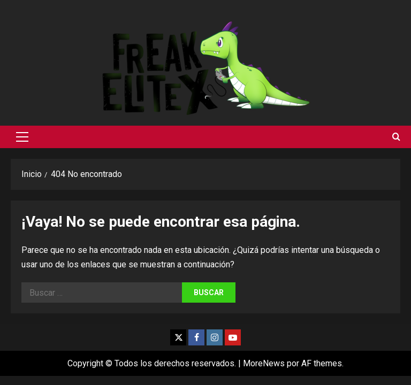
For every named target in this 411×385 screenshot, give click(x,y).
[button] (22, 137)
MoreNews (264, 363)
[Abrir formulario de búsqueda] (396, 137)
